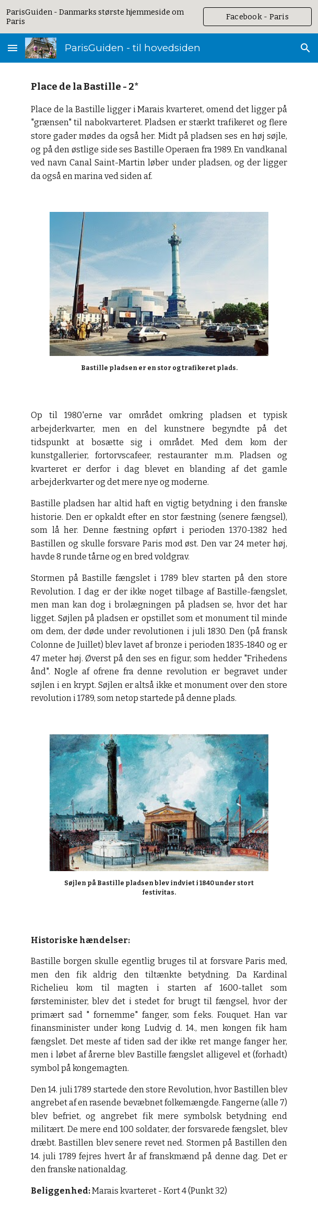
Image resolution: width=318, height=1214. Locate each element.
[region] (159, 16)
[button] (12, 47)
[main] (159, 131)
